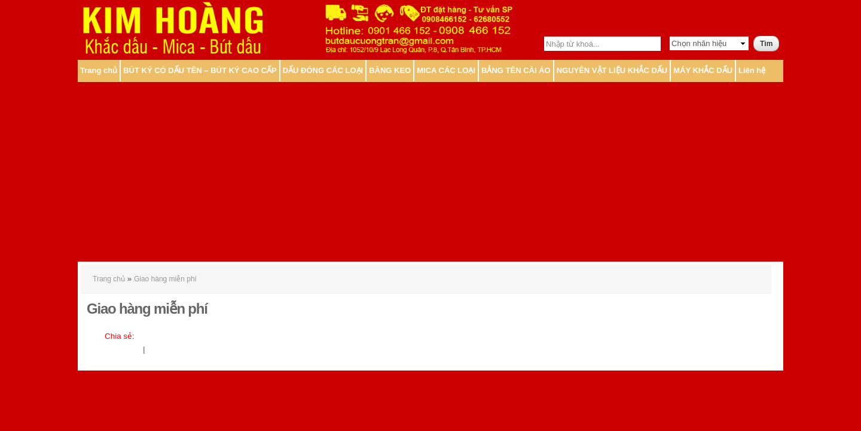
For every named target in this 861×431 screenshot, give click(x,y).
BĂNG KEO (390, 70)
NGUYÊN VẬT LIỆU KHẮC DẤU (612, 70)
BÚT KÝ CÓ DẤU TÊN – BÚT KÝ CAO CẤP (200, 70)
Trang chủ (98, 70)
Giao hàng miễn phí (165, 279)
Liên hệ (751, 70)
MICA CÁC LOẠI (446, 70)
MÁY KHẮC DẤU (702, 70)
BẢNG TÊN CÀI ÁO (516, 70)
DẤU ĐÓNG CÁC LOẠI (323, 70)
